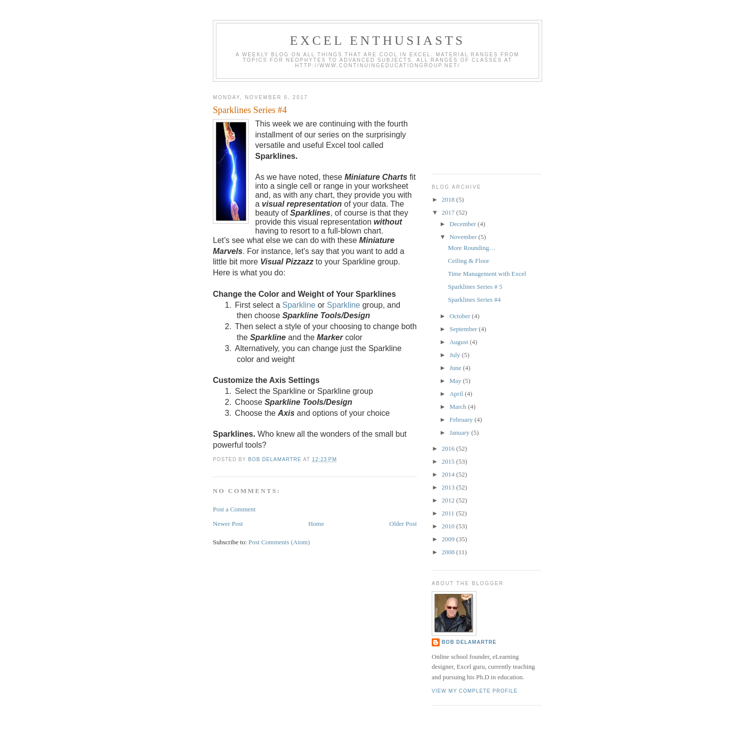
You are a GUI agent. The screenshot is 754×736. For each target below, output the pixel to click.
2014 (449, 474)
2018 (449, 199)
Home (316, 523)
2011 (449, 513)
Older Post (403, 523)
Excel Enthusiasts (378, 40)
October (461, 316)
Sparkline (298, 305)
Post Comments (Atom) (279, 542)
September (464, 329)
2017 (449, 212)
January (460, 432)
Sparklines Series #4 (474, 299)
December (464, 224)
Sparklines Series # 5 (475, 286)
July (456, 355)
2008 (449, 552)
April (457, 393)
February (462, 419)
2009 (449, 539)
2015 (449, 461)
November (464, 237)
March (459, 406)
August (460, 342)
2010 (449, 526)
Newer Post (228, 523)
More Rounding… (471, 247)
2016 (449, 448)
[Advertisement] (476, 124)
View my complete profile (475, 691)
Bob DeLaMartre (469, 642)
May (456, 380)
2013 (449, 487)
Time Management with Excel (487, 273)
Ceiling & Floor (468, 260)
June (456, 367)
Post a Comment (234, 509)
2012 (449, 500)
